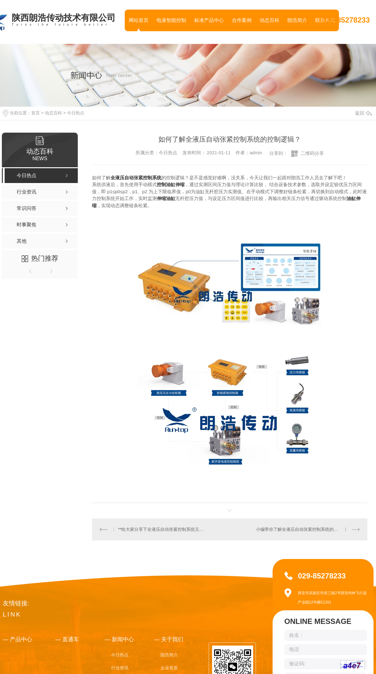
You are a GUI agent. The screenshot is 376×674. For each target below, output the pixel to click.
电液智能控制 (171, 20)
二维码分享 (312, 153)
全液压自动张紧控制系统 (136, 177)
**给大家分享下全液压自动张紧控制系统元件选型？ (161, 529)
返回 (363, 113)
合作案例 (242, 20)
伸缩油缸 (166, 198)
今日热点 (75, 112)
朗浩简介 (297, 20)
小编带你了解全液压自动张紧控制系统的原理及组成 (305, 529)
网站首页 (138, 20)
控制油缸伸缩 (171, 184)
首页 (35, 112)
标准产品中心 (209, 20)
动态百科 (269, 20)
